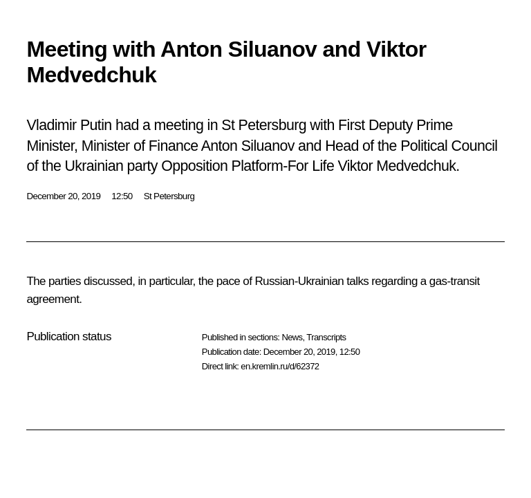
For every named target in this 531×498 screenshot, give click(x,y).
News (291, 337)
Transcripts (326, 337)
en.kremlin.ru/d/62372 (280, 366)
